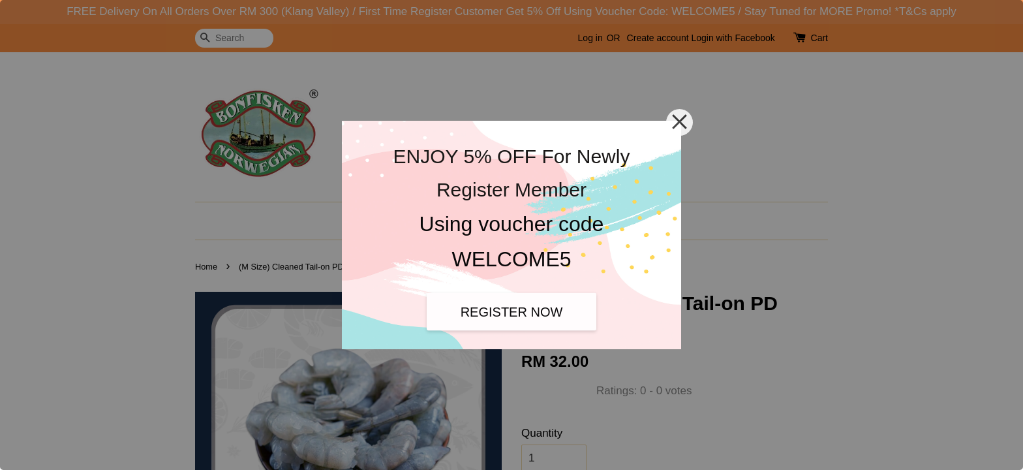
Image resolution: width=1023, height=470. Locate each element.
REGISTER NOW (512, 311)
